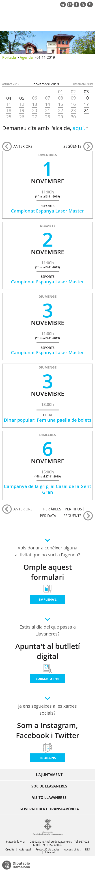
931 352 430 (51, 845)
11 (8, 104)
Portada (9, 57)
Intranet (50, 852)
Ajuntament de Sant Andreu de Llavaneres (23, 23)
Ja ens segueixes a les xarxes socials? (47, 709)
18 (8, 110)
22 (60, 110)
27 (34, 117)
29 (60, 117)
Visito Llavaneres (49, 797)
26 (21, 117)
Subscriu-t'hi (47, 678)
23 (73, 110)
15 (60, 104)
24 (86, 110)
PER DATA (48, 516)
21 (47, 110)
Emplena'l (47, 599)
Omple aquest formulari (47, 572)
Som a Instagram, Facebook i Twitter (47, 730)
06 (34, 98)
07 (47, 98)
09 (73, 98)
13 (34, 104)
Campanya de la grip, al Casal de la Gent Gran (47, 489)
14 (47, 104)
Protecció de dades (47, 849)
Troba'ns (47, 757)
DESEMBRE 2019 (83, 84)
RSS (87, 849)
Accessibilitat (72, 849)
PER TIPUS (73, 509)
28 (47, 117)
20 (34, 110)
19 (21, 110)
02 (73, 92)
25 (8, 117)
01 (60, 92)
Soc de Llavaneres (49, 786)
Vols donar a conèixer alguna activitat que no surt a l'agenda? (47, 551)
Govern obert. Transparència (49, 809)
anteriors (22, 146)
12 (21, 104)
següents (72, 146)
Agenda (26, 57)
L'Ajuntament (49, 774)
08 (60, 98)
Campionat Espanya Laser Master (47, 211)
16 (73, 104)
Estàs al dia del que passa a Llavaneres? (47, 630)
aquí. (79, 128)
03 (86, 92)
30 (73, 117)
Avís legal (25, 849)
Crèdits (9, 849)
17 (86, 104)
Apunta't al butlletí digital (47, 651)
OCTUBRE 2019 (10, 84)
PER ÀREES (52, 509)
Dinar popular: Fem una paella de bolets (47, 420)
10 (86, 98)
